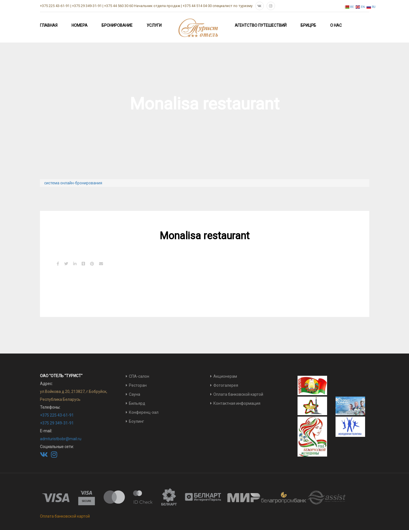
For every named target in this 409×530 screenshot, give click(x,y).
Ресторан (138, 385)
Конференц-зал (143, 412)
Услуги (154, 25)
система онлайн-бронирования (73, 183)
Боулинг (136, 421)
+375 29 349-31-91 (57, 423)
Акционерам (225, 376)
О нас (336, 25)
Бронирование (117, 25)
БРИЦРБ (308, 25)
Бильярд (137, 403)
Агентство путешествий (261, 25)
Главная (48, 25)
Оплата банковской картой (238, 394)
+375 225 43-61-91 (57, 415)
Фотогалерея (225, 385)
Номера (79, 25)
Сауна (134, 394)
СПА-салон (139, 376)
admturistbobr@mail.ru (60, 439)
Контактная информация (236, 403)
